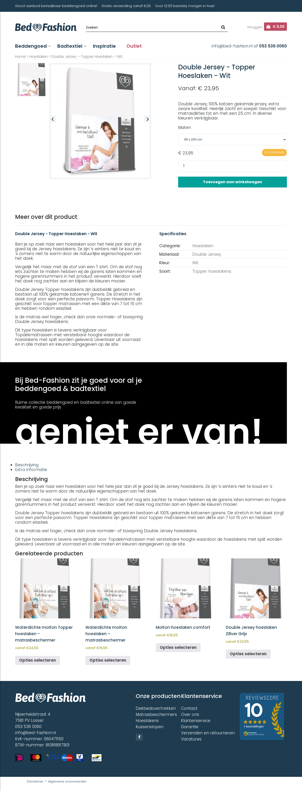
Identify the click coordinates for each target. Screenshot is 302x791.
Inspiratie (104, 46)
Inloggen (255, 27)
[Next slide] (147, 119)
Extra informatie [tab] (31, 469)
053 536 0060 (273, 46)
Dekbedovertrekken (156, 708)
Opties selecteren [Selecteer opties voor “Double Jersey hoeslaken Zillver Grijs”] (248, 654)
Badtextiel (69, 46)
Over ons (190, 714)
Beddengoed (31, 46)
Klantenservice (195, 720)
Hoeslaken (38, 56)
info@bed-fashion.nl (232, 46)
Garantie (189, 727)
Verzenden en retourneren (208, 733)
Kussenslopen (150, 727)
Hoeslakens (147, 720)
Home (20, 56)
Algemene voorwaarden (67, 781)
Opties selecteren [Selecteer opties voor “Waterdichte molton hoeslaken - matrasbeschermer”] (107, 660)
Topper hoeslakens (211, 271)
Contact (189, 708)
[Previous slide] (52, 119)
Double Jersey (206, 254)
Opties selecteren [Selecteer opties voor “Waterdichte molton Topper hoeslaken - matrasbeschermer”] (37, 660)
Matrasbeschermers (156, 714)
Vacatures (191, 739)
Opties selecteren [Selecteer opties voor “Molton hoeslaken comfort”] (178, 647)
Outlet (134, 46)
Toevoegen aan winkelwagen (232, 182)
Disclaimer (35, 781)
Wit (195, 263)
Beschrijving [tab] (26, 465)
